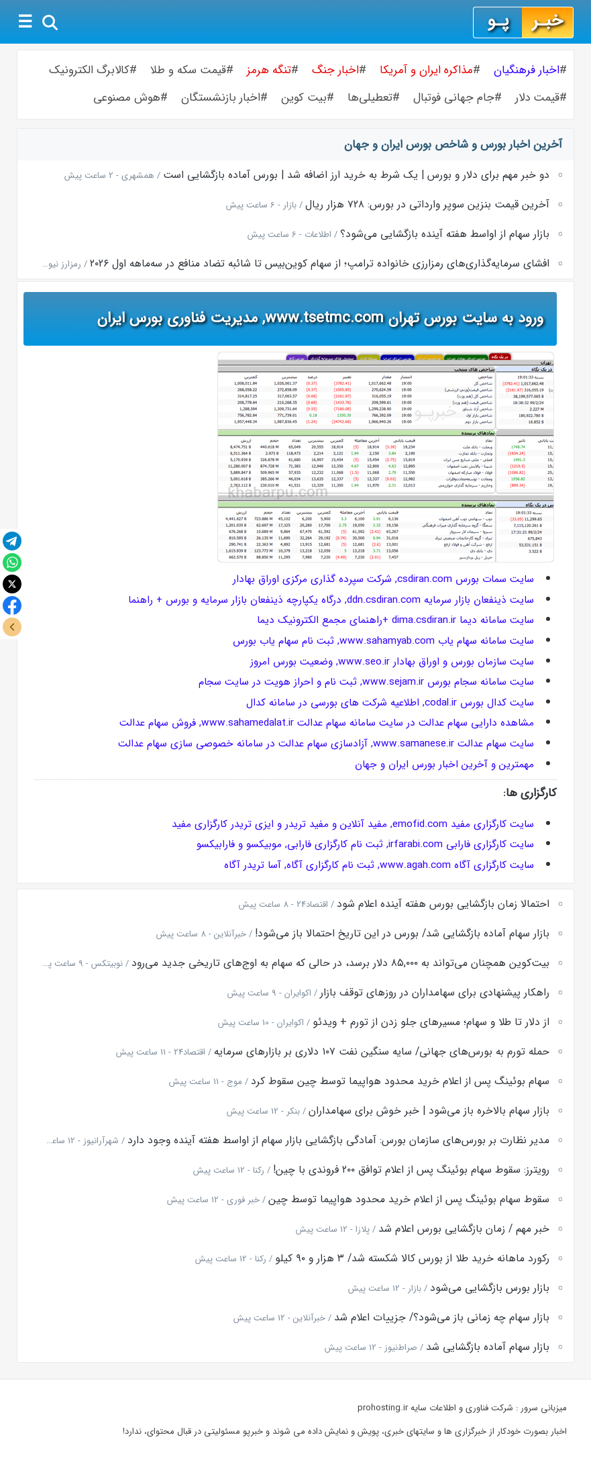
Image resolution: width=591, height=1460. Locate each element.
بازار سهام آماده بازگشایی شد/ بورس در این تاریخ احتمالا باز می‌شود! (402, 934)
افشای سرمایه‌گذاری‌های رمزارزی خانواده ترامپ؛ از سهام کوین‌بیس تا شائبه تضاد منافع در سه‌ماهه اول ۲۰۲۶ (319, 264)
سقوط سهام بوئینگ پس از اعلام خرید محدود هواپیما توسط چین (408, 1199)
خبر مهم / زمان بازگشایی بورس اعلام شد (463, 1229)
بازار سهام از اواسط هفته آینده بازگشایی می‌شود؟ (444, 234)
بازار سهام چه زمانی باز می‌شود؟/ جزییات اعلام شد (441, 1318)
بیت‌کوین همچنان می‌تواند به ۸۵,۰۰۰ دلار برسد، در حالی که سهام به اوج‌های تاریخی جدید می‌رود (340, 963)
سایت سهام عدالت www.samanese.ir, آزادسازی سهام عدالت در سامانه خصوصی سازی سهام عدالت (326, 744)
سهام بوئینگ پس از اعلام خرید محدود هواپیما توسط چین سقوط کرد (400, 1081)
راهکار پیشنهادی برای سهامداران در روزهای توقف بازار (434, 993)
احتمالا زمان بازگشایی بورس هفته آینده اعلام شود (443, 904)
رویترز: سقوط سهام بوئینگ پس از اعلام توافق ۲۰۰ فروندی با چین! (411, 1170)
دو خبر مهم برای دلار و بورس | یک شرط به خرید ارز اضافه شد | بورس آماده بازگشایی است (356, 175)
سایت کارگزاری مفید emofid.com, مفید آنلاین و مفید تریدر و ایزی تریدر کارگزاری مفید (353, 824)
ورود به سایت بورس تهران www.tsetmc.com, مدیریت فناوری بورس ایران (320, 318)
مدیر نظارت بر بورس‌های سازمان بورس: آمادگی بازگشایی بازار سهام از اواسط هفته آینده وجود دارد (338, 1140)
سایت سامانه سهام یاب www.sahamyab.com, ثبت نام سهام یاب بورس (383, 641)
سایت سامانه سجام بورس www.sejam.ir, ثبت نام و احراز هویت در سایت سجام (366, 682)
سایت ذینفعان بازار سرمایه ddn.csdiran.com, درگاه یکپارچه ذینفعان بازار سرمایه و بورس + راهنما (331, 600)
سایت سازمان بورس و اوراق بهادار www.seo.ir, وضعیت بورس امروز (392, 662)
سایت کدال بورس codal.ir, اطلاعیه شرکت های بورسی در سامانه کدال (390, 703)
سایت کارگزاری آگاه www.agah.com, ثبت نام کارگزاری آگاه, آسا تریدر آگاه (379, 865)
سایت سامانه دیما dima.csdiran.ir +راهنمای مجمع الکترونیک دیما (395, 620)
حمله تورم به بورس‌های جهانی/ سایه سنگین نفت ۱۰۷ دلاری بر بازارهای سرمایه (381, 1052)
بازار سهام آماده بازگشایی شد (487, 1347)
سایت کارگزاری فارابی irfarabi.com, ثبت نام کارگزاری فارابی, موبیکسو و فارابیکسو (365, 844)
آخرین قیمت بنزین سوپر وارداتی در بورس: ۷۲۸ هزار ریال (427, 205)
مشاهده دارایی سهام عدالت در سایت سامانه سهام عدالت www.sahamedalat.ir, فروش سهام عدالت (326, 723)
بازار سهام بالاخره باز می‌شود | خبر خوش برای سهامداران (429, 1111)
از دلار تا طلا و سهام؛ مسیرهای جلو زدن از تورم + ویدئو (431, 1022)
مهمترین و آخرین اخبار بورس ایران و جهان (444, 765)
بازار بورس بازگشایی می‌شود (489, 1288)
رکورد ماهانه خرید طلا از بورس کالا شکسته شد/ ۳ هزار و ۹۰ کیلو (412, 1259)
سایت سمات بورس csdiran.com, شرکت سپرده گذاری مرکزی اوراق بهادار (383, 579)
